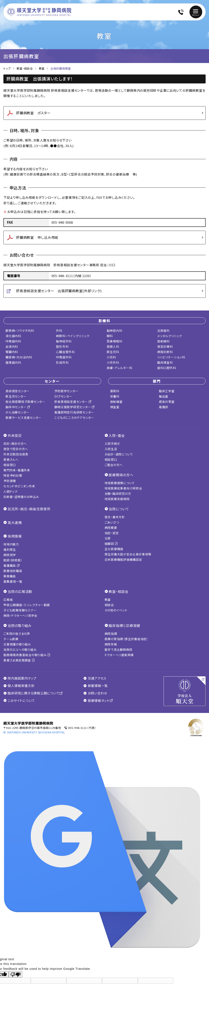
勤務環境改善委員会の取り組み (26, 655)
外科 (59, 330)
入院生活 (111, 449)
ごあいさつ (112, 522)
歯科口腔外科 (166, 368)
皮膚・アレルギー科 (119, 368)
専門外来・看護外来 (16, 470)
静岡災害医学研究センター (74, 407)
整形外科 (62, 346)
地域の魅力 (11, 544)
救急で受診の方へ (15, 449)
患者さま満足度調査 (19, 660)
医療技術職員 (12, 571)
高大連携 (15, 522)
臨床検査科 (165, 362)
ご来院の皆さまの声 (16, 633)
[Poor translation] (15, 974)
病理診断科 (165, 352)
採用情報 (15, 536)
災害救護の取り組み (17, 644)
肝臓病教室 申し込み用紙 (37, 237)
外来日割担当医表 (15, 454)
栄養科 (114, 396)
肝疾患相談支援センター (73, 401)
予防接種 (9, 481)
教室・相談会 (25, 68)
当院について (119, 508)
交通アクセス (94, 678)
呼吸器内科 (13, 341)
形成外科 (62, 362)
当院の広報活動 (20, 591)
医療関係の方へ (121, 474)
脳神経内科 (114, 330)
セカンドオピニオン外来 (19, 486)
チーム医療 (10, 639)
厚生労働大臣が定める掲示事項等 (128, 554)
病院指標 (111, 633)
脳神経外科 (64, 341)
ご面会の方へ (114, 465)
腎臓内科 (12, 352)
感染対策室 (167, 401)
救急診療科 (165, 346)
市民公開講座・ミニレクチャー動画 (26, 605)
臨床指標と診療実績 (124, 625)
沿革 (108, 538)
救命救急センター (17, 391)
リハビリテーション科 (171, 357)
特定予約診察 (12, 475)
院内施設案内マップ (19, 678)
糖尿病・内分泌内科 (19, 357)
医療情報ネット (98, 701)
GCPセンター (63, 396)
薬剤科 (114, 391)
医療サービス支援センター (23, 417)
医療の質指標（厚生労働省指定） (126, 639)
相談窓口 (9, 465)
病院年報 (111, 644)
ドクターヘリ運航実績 (119, 655)
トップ (7, 68)
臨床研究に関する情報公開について (33, 693)
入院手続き (112, 443)
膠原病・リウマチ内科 (20, 330)
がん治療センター (17, 412)
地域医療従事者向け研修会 (123, 488)
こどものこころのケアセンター (74, 417)
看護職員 (11, 565)
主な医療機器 (114, 549)
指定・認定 (112, 533)
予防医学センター (66, 391)
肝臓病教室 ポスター (33, 112)
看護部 (163, 407)
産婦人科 (113, 346)
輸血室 (163, 396)
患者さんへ (10, 459)
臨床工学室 (167, 391)
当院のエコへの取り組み (19, 649)
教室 (42, 68)
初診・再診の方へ (15, 443)
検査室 (114, 407)
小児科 (111, 357)
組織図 (111, 543)
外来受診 (15, 435)
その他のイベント (116, 610)
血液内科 (12, 346)
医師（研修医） (12, 560)
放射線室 (116, 401)
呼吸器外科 (64, 357)
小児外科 (113, 362)
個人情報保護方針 (18, 686)
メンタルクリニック (169, 336)
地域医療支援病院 (117, 499)
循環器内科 (13, 362)
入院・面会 (117, 435)
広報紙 (8, 599)
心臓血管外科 (65, 352)
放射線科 (163, 341)
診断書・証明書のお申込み (21, 497)
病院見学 (9, 555)
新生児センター (16, 396)
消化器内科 (13, 336)
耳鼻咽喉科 (114, 341)
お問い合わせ (95, 693)
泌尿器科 (163, 330)
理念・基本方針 (115, 517)
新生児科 (113, 352)
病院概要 (111, 527)
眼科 (110, 336)
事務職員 (9, 576)
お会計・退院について (119, 454)
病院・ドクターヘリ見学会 (20, 615)
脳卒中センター (18, 407)
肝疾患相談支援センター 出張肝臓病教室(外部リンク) (59, 290)
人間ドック (10, 491)
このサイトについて (19, 701)
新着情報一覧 (95, 686)
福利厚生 (9, 549)
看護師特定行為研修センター (74, 412)
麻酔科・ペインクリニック (72, 336)
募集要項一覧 (12, 581)
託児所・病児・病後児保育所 (29, 508)
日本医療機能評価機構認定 (123, 559)
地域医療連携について (120, 483)
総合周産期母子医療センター (25, 401)
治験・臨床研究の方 (118, 493)
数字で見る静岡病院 (118, 649)
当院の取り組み (20, 625)
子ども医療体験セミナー (19, 610)
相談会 (109, 605)
